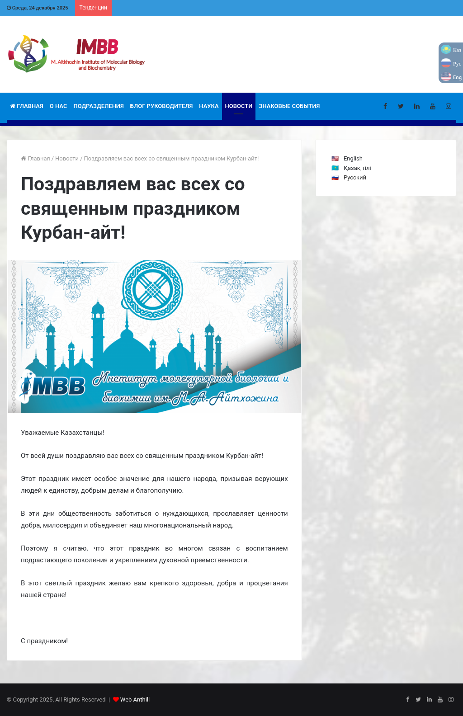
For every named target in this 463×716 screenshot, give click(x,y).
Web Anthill (135, 699)
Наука (208, 106)
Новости (239, 106)
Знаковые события (289, 106)
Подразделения (98, 106)
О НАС (58, 106)
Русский (355, 177)
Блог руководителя (161, 106)
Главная (26, 106)
